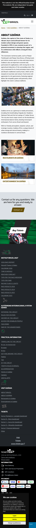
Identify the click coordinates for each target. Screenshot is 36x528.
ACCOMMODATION (7, 369)
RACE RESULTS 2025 (8, 292)
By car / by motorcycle (8, 345)
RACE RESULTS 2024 (8, 289)
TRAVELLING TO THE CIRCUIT (11, 341)
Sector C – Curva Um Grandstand (11, 422)
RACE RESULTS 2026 (8, 286)
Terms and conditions (8, 457)
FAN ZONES (5, 324)
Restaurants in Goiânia (13, 158)
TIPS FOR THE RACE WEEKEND (11, 277)
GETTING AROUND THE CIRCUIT (12, 354)
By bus (3, 351)
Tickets (18, 440)
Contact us (18, 210)
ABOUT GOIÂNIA (6, 395)
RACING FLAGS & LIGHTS (9, 283)
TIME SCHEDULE (6, 271)
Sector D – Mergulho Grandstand (11, 425)
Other (3, 431)
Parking (3, 357)
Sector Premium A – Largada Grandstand (14, 416)
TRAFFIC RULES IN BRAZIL (10, 366)
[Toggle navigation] (32, 21)
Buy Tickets (18, 230)
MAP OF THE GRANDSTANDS (10, 327)
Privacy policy (5, 460)
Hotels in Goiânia (6, 372)
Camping (4, 375)
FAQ (18, 437)
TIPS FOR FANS (6, 280)
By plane (4, 348)
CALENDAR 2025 (6, 295)
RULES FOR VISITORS (8, 315)
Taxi (2, 360)
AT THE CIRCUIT (6, 363)
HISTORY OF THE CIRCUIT (9, 318)
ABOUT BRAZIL (6, 392)
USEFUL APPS (5, 378)
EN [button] (28, 15)
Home (3, 28)
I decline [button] (14, 519)
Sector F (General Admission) (10, 428)
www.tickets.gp (18, 443)
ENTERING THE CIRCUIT (9, 312)
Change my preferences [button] (14, 523)
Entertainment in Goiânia (14, 181)
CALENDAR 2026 (6, 268)
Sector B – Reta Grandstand (10, 419)
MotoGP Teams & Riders (9, 265)
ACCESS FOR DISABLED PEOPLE (12, 321)
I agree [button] (14, 515)
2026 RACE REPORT (8, 262)
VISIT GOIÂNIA (12, 28)
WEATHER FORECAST (8, 274)
